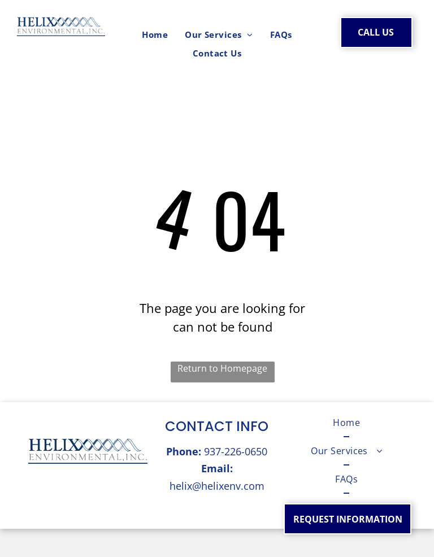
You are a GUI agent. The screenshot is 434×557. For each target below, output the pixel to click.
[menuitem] (154, 34)
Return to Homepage (222, 368)
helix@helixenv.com (217, 486)
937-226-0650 (235, 451)
